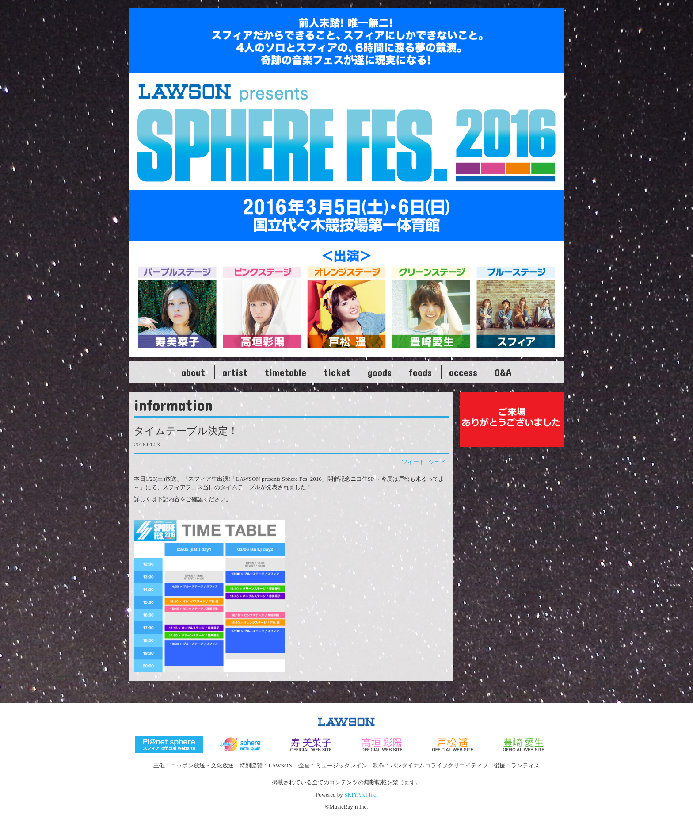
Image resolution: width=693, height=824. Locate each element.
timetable (285, 372)
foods (420, 372)
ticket (337, 372)
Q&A (503, 372)
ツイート (413, 462)
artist (235, 372)
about (193, 372)
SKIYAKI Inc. (360, 794)
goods (380, 372)
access (463, 372)
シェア (437, 462)
